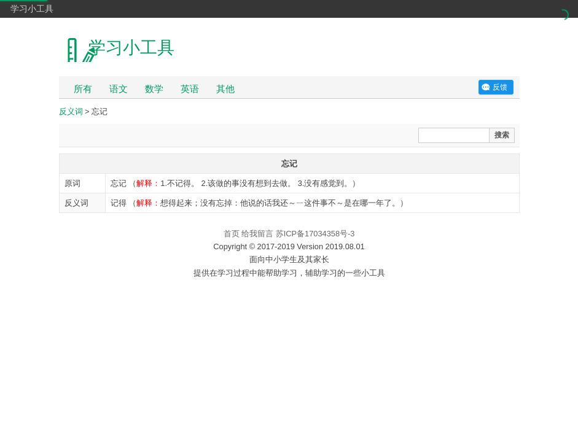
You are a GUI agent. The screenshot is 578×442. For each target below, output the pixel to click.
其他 (225, 88)
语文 (118, 88)
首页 (232, 233)
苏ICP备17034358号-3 (315, 233)
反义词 (71, 111)
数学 (154, 88)
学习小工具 (31, 9)
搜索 (501, 135)
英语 (190, 88)
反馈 (500, 87)
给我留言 (257, 233)
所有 (83, 88)
